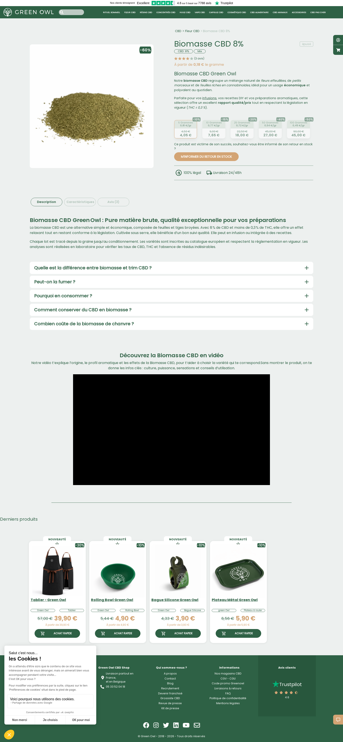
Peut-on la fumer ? (54, 282)
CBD (178, 31)
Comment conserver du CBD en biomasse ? (82, 310)
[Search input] (71, 12)
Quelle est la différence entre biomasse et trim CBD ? (93, 268)
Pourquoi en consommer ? (63, 296)
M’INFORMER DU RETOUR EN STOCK (206, 156)
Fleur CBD (192, 31)
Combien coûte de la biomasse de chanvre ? (84, 324)
